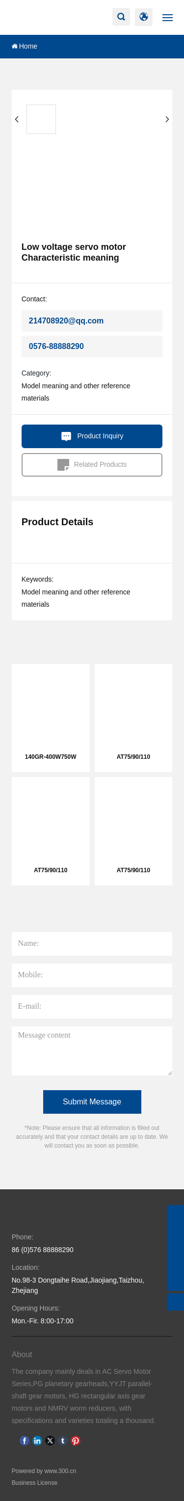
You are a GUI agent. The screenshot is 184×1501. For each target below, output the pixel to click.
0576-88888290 (56, 346)
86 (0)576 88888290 (43, 1250)
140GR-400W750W (51, 756)
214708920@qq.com (66, 321)
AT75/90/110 (134, 756)
